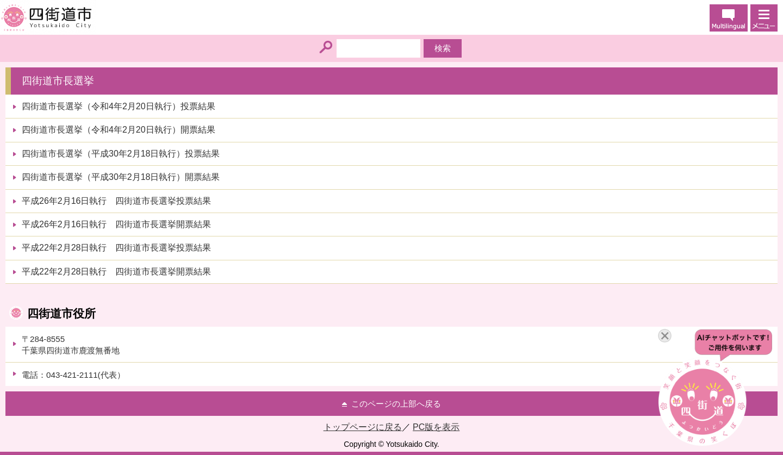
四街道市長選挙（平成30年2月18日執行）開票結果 (121, 177)
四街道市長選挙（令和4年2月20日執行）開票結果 (118, 129)
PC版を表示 (436, 427)
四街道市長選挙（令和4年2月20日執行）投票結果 (118, 106)
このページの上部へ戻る (396, 403)
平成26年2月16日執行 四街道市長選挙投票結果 (117, 200)
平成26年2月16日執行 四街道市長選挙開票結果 (117, 224)
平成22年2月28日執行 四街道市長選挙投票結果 (117, 247)
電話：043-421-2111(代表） (73, 374)
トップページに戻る (363, 427)
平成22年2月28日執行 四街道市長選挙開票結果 (117, 271)
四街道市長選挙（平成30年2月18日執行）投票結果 (121, 153)
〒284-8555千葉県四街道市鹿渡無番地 (71, 344)
